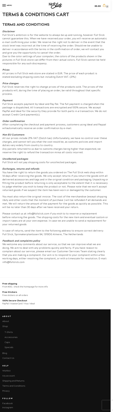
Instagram (7, 407)
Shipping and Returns (13, 380)
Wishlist (6, 370)
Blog (4, 353)
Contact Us (8, 358)
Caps (7, 342)
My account (8, 375)
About (5, 321)
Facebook (7, 403)
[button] (101, 5)
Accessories (11, 337)
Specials (9, 347)
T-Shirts (9, 332)
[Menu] (7, 5)
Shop (5, 326)
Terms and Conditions (13, 386)
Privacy (6, 391)
